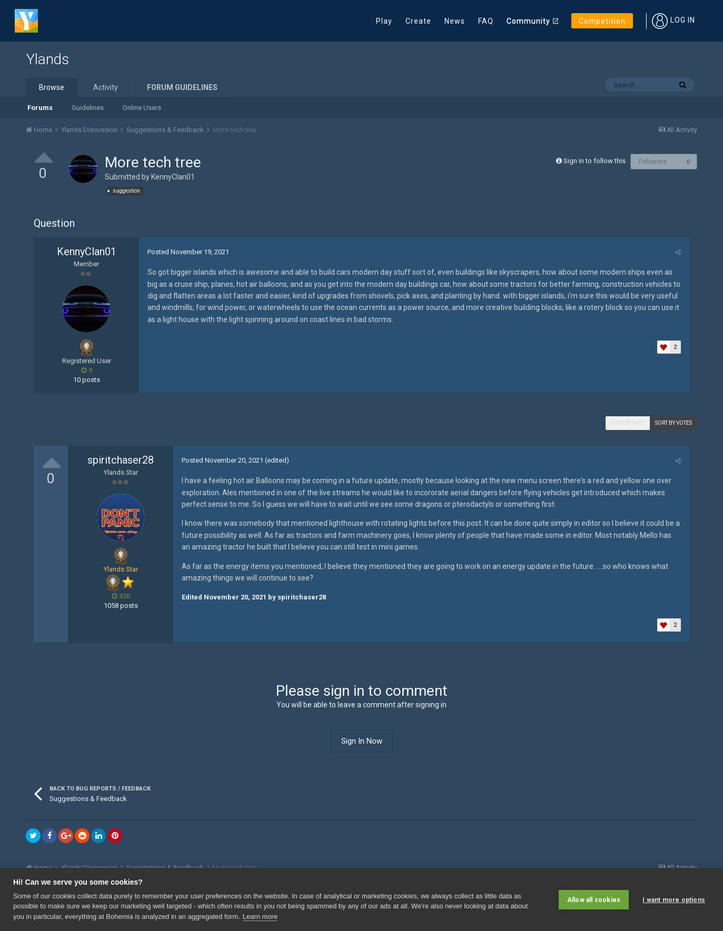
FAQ (485, 21)
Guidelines (88, 108)
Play (384, 21)
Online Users (142, 108)
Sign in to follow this (594, 161)
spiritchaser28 (120, 460)
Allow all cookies (593, 899)
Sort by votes (673, 423)
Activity (105, 87)
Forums (40, 108)
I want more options (673, 899)
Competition (602, 21)
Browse (51, 87)
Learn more (260, 916)
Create (418, 21)
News (454, 21)
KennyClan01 (173, 177)
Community (528, 21)
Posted (188, 252)
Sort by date (628, 423)
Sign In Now (361, 741)
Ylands (47, 59)
